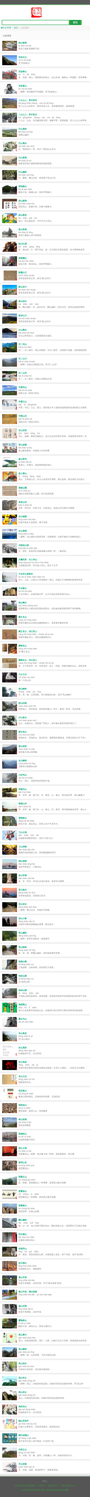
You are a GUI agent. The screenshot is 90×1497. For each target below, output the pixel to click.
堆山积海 (22, 1119)
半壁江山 (22, 401)
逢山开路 (22, 1306)
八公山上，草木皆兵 (27, 100)
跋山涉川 (22, 287)
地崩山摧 (22, 961)
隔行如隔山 (23, 1435)
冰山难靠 (22, 516)
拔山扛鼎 (22, 244)
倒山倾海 (22, 861)
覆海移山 (22, 1320)
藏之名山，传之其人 (27, 631)
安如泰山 (22, 71)
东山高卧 (22, 1047)
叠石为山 (22, 1019)
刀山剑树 (22, 846)
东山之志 (22, 1076)
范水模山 (22, 1234)
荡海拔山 (22, 818)
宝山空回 (22, 430)
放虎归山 (22, 1248)
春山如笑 (22, 746)
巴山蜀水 (22, 143)
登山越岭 (22, 933)
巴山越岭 (22, 172)
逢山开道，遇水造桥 (27, 1291)
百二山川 (22, 358)
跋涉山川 (22, 315)
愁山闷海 (22, 703)
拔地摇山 (22, 186)
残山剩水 (22, 602)
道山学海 (22, 875)
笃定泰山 (22, 1090)
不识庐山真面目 (25, 574)
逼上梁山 (22, 473)
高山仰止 (22, 1392)
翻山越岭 (22, 1220)
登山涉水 (22, 904)
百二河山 (22, 344)
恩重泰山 (22, 1205)
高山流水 (22, 1363)
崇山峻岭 (22, 689)
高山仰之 (22, 1378)
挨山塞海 (22, 43)
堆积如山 (22, 1105)
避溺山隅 (22, 488)
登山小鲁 (22, 918)
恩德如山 (22, 1134)
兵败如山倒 (23, 545)
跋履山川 (22, 272)
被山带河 (22, 459)
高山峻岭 (22, 1349)
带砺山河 (22, 803)
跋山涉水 (22, 301)
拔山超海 (22, 201)
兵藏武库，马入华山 (27, 559)
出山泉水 (22, 717)
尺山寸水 (22, 674)
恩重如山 (22, 1191)
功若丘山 (22, 1449)
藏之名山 (22, 617)
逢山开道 (22, 1277)
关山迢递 (22, 1464)
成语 (16, 28)
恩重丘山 (22, 1177)
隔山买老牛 (23, 1421)
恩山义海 (22, 1148)
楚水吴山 (22, 732)
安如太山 (22, 57)
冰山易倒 (22, 531)
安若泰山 (22, 86)
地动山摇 (22, 990)
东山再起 (22, 1062)
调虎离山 (22, 1004)
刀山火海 (22, 832)
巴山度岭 (22, 129)
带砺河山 (22, 789)
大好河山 (22, 775)
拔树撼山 (22, 258)
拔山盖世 (22, 215)
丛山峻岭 (22, 760)
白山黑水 (22, 330)
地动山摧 (22, 976)
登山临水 (22, 890)
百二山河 (22, 373)
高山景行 (22, 1335)
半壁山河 (22, 416)
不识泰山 (22, 588)
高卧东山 (22, 1406)
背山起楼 (22, 445)
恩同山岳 (22, 1162)
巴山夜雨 (22, 157)
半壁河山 (22, 387)
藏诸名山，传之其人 (27, 660)
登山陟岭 (22, 947)
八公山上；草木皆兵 (27, 114)
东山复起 (22, 1033)
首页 (44, 1481)
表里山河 (22, 502)
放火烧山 (22, 1263)
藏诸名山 (22, 646)
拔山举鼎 (22, 229)
